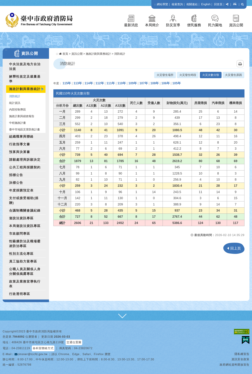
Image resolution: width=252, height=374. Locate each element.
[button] (227, 4)
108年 (154, 83)
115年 (66, 83)
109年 (132, 83)
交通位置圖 (73, 342)
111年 (110, 83)
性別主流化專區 (21, 253)
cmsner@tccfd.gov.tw (31, 354)
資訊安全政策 (240, 359)
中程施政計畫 (17, 122)
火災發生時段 (187, 74)
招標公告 (16, 175)
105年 (176, 83)
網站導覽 (162, 4)
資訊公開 (236, 25)
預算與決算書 (19, 152)
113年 (78, 83)
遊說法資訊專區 (21, 218)
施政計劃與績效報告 (21, 116)
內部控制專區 (17, 109)
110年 (121, 83)
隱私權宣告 (241, 353)
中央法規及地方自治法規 (25, 66)
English (205, 4)
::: (155, 4)
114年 (89, 83)
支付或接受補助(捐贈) (23, 200)
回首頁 (218, 4)
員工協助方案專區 (23, 261)
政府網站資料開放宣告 (234, 364)
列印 (240, 63)
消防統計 (14, 96)
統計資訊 (14, 102)
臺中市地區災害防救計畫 (24, 129)
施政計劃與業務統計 (25, 89)
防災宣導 (173, 25)
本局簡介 (152, 25)
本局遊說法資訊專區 (25, 226)
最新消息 (131, 25)
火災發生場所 (165, 74)
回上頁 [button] (235, 248)
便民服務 (194, 25)
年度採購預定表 (21, 190)
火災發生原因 (233, 74)
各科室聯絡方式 (43, 348)
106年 (165, 83)
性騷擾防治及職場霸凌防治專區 (25, 244)
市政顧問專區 (19, 233)
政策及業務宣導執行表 (25, 284)
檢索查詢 (177, 4)
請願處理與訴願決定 (25, 159)
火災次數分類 (210, 74)
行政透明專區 (19, 294)
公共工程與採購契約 (25, 167)
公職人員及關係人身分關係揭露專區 (25, 271)
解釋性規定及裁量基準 (25, 79)
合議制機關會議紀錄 (25, 210)
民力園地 (215, 25)
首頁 (63, 53)
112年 (100, 83)
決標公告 (16, 182)
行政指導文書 (19, 144)
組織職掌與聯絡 (21, 136)
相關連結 (192, 4)
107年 (143, 83)
